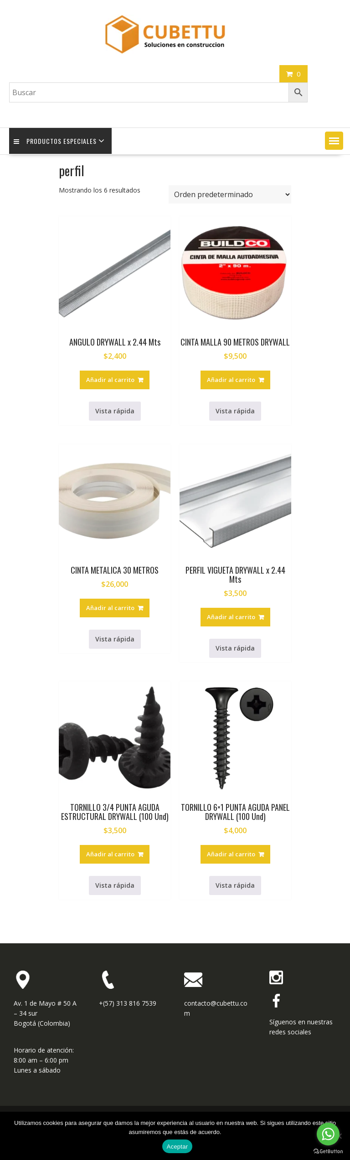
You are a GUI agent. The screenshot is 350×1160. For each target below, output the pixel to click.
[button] (334, 141)
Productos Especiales (55, 141)
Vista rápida (114, 411)
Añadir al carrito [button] (110, 380)
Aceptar (177, 1146)
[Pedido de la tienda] (230, 194)
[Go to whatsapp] (328, 1134)
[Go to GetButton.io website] (328, 1151)
